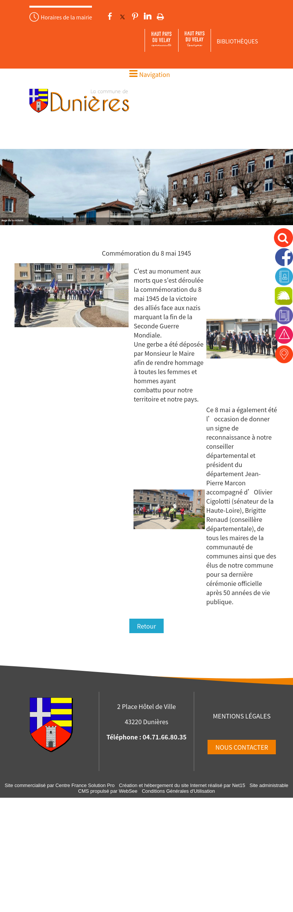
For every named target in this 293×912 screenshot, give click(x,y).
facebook (110, 16)
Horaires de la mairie (66, 17)
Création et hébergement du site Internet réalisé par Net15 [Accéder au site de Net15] (182, 785)
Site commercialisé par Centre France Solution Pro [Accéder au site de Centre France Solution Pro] (59, 785)
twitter (122, 16)
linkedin (147, 16)
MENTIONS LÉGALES (241, 715)
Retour (146, 625)
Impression (160, 15)
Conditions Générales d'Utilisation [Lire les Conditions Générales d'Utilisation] (178, 791)
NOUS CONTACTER (241, 747)
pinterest (135, 16)
